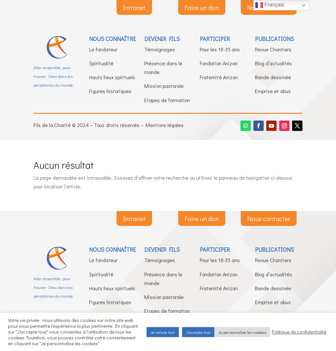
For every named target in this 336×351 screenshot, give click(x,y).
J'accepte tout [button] (198, 332)
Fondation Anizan (219, 63)
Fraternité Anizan (219, 77)
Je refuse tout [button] (162, 332)
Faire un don (202, 7)
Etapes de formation (167, 100)
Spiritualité (101, 63)
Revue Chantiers (273, 49)
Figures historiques (110, 91)
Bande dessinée (273, 77)
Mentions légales (165, 125)
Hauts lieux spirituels (112, 77)
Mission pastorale (164, 85)
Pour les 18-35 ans (220, 49)
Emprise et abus (273, 91)
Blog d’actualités (273, 63)
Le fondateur (103, 49)
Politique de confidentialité (299, 332)
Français (269, 5)
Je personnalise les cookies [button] (242, 332)
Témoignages (159, 49)
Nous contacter (268, 218)
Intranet (134, 7)
